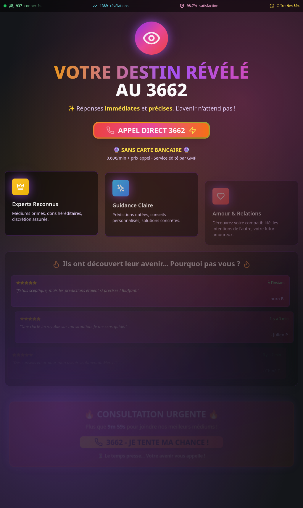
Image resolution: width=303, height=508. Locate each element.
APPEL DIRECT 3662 (151, 130)
